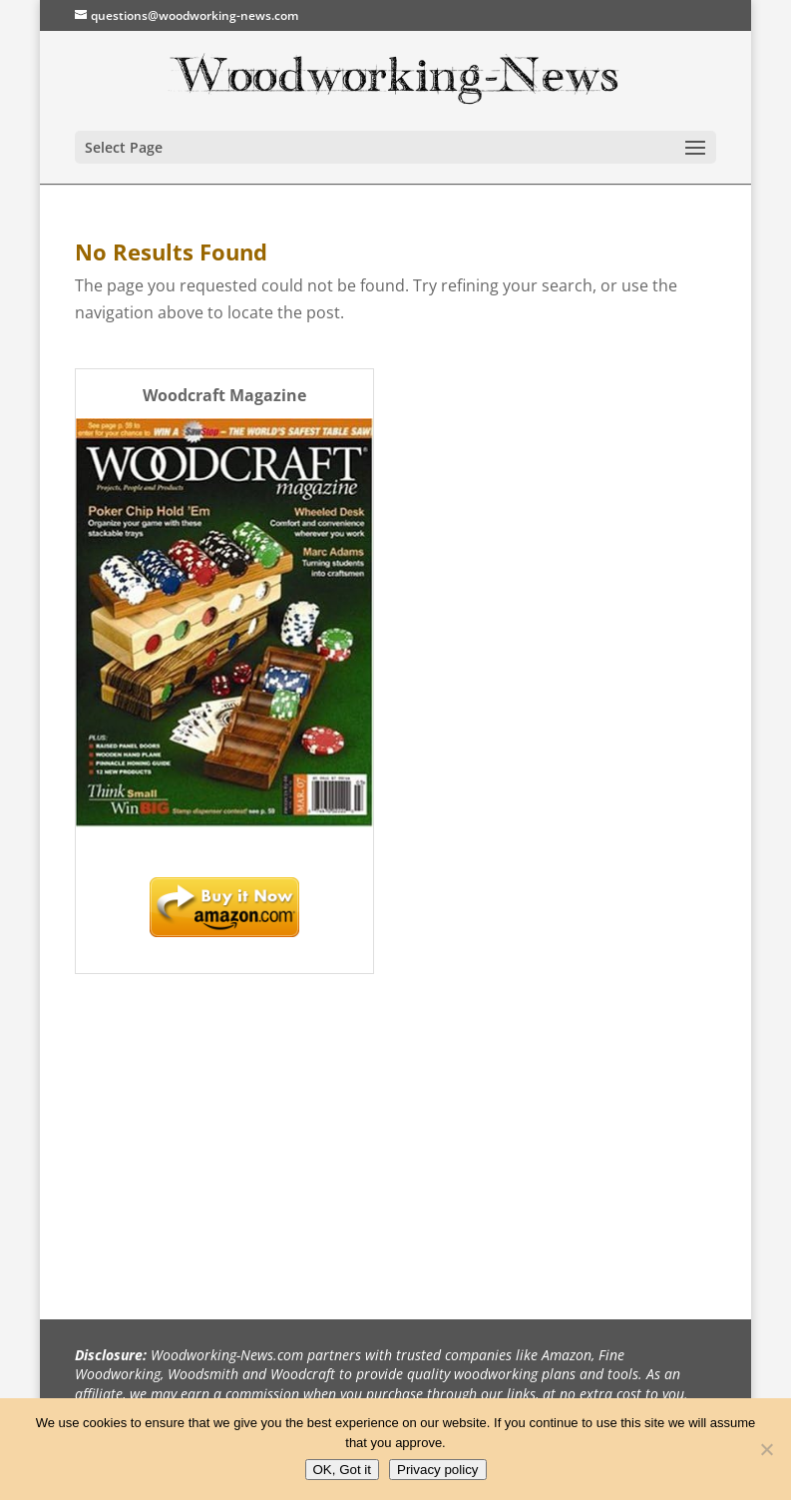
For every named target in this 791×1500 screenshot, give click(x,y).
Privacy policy (437, 1469)
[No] (766, 1449)
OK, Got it (342, 1469)
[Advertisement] (224, 1128)
